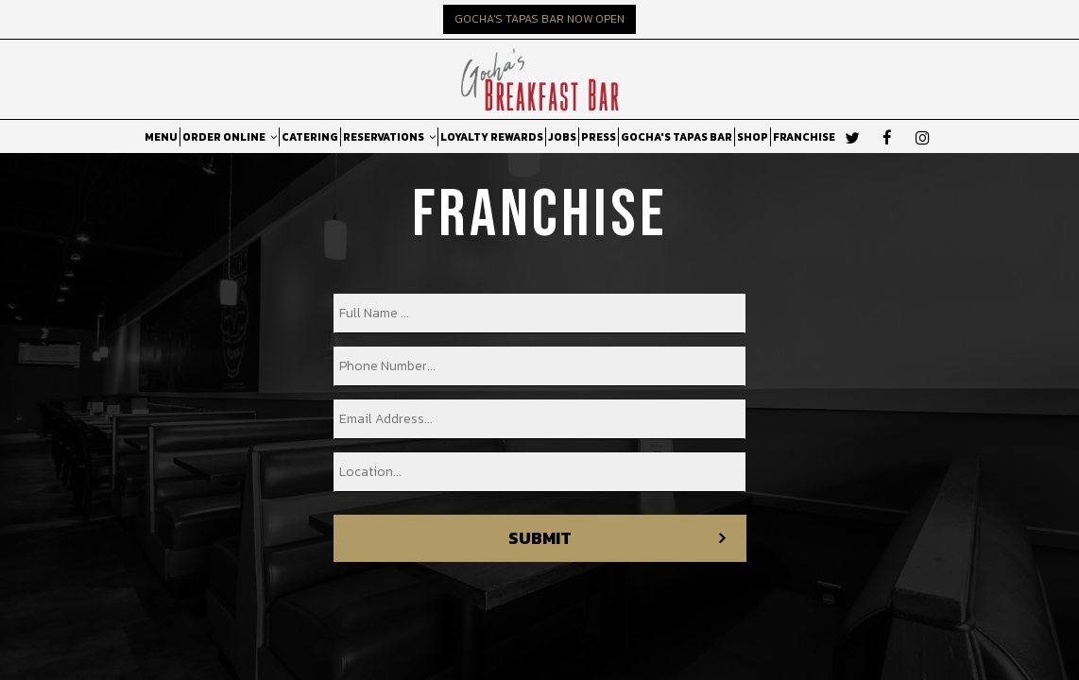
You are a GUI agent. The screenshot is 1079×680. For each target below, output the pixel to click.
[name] (539, 313)
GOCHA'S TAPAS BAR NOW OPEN (539, 18)
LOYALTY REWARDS (491, 136)
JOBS (562, 136)
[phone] (539, 366)
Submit (540, 538)
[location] (539, 472)
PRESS (598, 136)
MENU (161, 136)
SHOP (752, 136)
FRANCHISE (804, 136)
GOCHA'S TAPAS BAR (676, 136)
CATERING (310, 136)
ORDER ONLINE (229, 136)
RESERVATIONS (389, 136)
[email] (539, 419)
